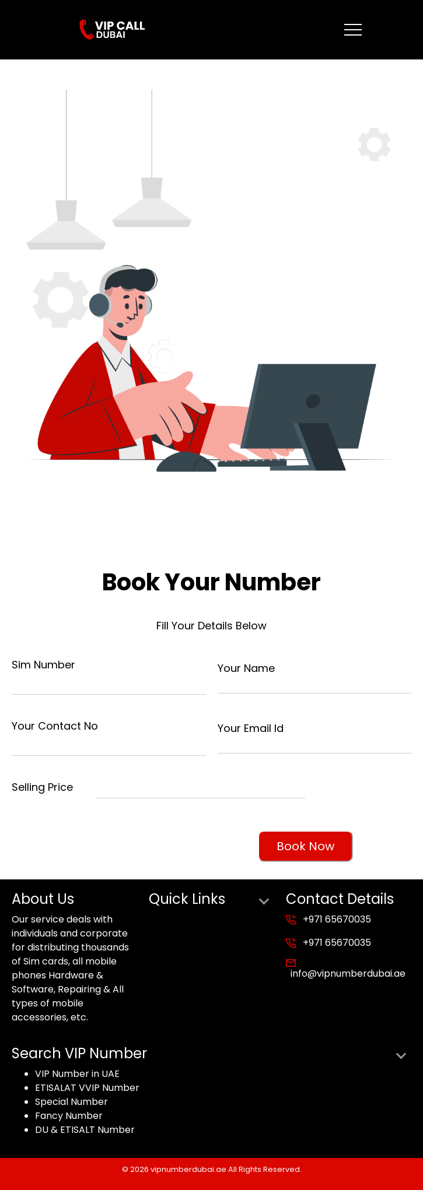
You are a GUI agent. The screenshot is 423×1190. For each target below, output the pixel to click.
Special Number (71, 1101)
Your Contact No (55, 726)
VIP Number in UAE (77, 1073)
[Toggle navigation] (353, 29)
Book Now (305, 846)
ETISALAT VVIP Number (87, 1087)
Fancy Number (69, 1115)
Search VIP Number (211, 1053)
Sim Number (43, 664)
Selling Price (42, 787)
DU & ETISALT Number (85, 1129)
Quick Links (211, 899)
